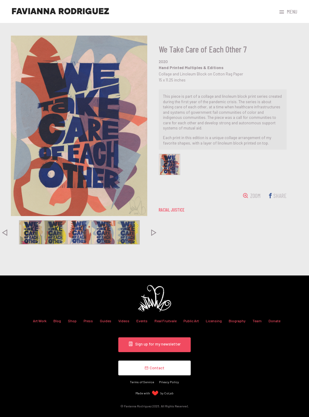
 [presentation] (154, 232)
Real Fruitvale (165, 321)
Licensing (214, 321)
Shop (72, 321)
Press (88, 321)
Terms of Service (142, 382)
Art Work (39, 321)
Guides (105, 321)
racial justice (171, 209)
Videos (123, 321)
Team (257, 321)
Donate (274, 321)
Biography (237, 321)
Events (142, 321)
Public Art (191, 321)
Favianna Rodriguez (60, 11)
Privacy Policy (169, 382)
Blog (57, 321)
